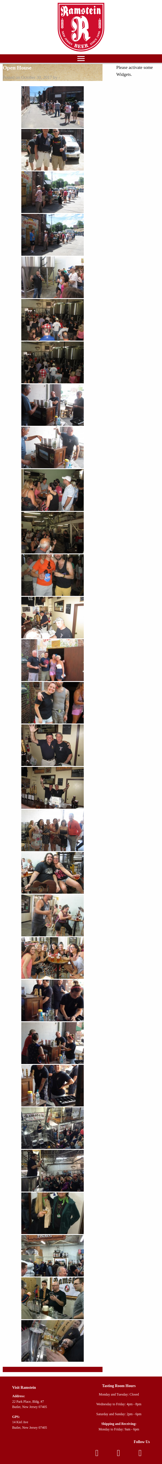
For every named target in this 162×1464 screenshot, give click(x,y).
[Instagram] (118, 1454)
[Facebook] (96, 1454)
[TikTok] (140, 1454)
